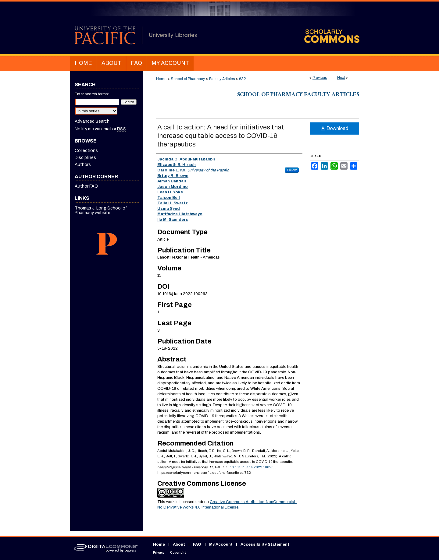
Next (341, 78)
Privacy (158, 552)
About (179, 544)
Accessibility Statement (265, 544)
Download (334, 128)
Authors (83, 164)
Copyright (178, 552)
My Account (221, 544)
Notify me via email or (100, 129)
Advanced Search (92, 121)
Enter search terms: (92, 94)
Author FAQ (86, 186)
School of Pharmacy (188, 79)
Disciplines (85, 157)
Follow (292, 170)
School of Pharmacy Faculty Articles (298, 95)
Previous (319, 78)
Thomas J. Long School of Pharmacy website (101, 210)
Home (161, 79)
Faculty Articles (222, 79)
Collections (86, 150)
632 (242, 79)
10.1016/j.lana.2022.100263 (253, 467)
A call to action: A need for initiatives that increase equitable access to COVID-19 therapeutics (220, 136)
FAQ (197, 544)
